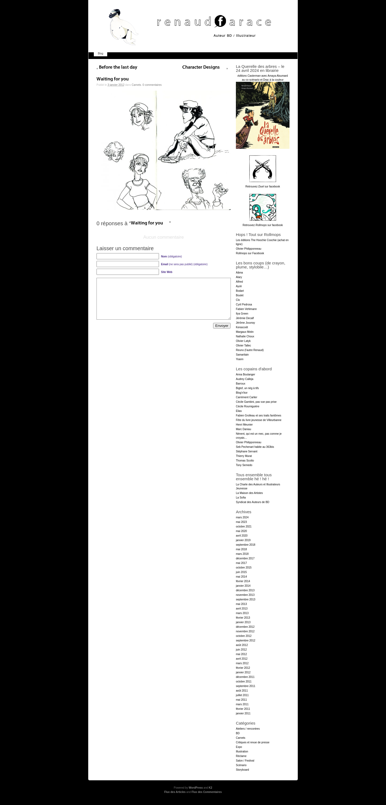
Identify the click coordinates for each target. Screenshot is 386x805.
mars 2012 (242, 663)
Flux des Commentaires (207, 792)
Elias (239, 410)
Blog (100, 53)
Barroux (240, 383)
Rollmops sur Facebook (250, 253)
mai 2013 (241, 604)
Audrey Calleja (244, 379)
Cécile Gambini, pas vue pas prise (256, 401)
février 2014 (243, 581)
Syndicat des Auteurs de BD (252, 502)
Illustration (242, 751)
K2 (210, 787)
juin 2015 (241, 572)
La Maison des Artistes (249, 493)
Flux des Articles (175, 792)
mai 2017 (241, 563)
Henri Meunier (244, 424)
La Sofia (241, 497)
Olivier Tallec (243, 345)
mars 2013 (242, 613)
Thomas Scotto (245, 460)
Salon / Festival (245, 760)
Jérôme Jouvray (245, 322)
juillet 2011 (242, 695)
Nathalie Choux (245, 336)
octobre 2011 (243, 681)
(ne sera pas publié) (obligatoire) (184, 264)
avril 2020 (241, 535)
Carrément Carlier (246, 397)
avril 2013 (241, 608)
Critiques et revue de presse (252, 742)
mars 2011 (242, 704)
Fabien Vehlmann (246, 309)
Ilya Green (242, 313)
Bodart (240, 290)
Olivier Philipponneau (248, 248)
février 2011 (243, 708)
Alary (239, 277)
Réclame (241, 756)
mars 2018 (242, 553)
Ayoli (239, 286)
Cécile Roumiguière (247, 406)
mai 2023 (241, 521)
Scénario (241, 765)
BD (238, 733)
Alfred (239, 281)
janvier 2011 (243, 713)
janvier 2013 (243, 622)
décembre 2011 (245, 676)
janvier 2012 (243, 672)
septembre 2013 (245, 599)
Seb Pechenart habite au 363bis (255, 446)
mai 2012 (241, 654)
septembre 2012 (245, 640)
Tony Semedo (244, 465)
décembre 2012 (245, 626)
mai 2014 (241, 576)
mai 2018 (241, 549)
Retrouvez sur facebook (263, 186)
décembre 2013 (245, 590)
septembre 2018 (245, 544)
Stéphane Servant (246, 451)
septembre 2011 (245, 686)
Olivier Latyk (243, 340)
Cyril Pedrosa (244, 304)
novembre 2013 (245, 594)
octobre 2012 (243, 635)
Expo (239, 746)
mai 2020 (241, 531)
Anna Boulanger (245, 374)
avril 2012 (241, 658)
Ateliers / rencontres (248, 728)
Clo (238, 299)
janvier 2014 (243, 585)
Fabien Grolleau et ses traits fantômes (258, 415)
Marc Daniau (243, 429)
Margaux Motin (245, 331)
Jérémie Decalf (245, 318)
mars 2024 (242, 517)
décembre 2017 (245, 558)
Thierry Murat (244, 456)
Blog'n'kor (241, 392)
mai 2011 (241, 699)
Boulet (239, 295)
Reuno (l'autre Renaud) (250, 350)
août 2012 (242, 645)
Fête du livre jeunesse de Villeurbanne (258, 420)
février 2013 (243, 617)
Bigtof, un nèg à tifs (247, 388)
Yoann (239, 359)
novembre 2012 (245, 631)
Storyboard (242, 769)
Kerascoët (242, 327)
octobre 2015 (243, 567)
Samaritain (242, 354)
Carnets (136, 84)
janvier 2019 (243, 540)
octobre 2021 (243, 526)
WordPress (196, 787)
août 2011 (242, 690)
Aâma (239, 272)
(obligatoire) (171, 256)
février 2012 (243, 667)
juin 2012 (241, 649)
